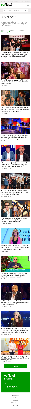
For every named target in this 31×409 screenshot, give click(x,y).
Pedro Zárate (4, 113)
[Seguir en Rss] (17, 387)
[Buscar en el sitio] (14, 10)
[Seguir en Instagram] (10, 387)
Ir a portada (15, 366)
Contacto (15, 398)
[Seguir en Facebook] (7, 386)
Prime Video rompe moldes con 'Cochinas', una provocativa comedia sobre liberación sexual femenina (14, 81)
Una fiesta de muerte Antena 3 (18, 1)
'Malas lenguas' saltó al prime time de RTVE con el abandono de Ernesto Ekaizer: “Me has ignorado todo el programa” (15, 137)
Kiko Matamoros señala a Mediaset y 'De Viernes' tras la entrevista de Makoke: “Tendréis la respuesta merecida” (14, 275)
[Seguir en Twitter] (5, 387)
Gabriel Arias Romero (6, 141)
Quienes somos (15, 395)
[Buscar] (26, 10)
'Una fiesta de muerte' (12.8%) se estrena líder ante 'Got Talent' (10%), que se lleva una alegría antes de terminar (14, 220)
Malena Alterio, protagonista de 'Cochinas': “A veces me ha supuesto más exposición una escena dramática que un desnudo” (14, 54)
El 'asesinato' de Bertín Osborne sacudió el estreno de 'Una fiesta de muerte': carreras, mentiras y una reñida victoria (15, 192)
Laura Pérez (4, 58)
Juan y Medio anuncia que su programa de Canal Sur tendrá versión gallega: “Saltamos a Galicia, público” (15, 358)
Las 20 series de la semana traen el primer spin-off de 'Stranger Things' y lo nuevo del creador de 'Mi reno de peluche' (15, 109)
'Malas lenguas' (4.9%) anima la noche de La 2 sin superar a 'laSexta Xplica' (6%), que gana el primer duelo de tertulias (15, 164)
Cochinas (11, 1)
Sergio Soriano (4, 251)
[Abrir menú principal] (28, 4)
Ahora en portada (6, 32)
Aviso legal (15, 400)
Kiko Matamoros (27, 1)
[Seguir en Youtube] (13, 386)
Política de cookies (15, 403)
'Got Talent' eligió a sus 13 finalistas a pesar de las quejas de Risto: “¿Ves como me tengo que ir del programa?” (15, 302)
